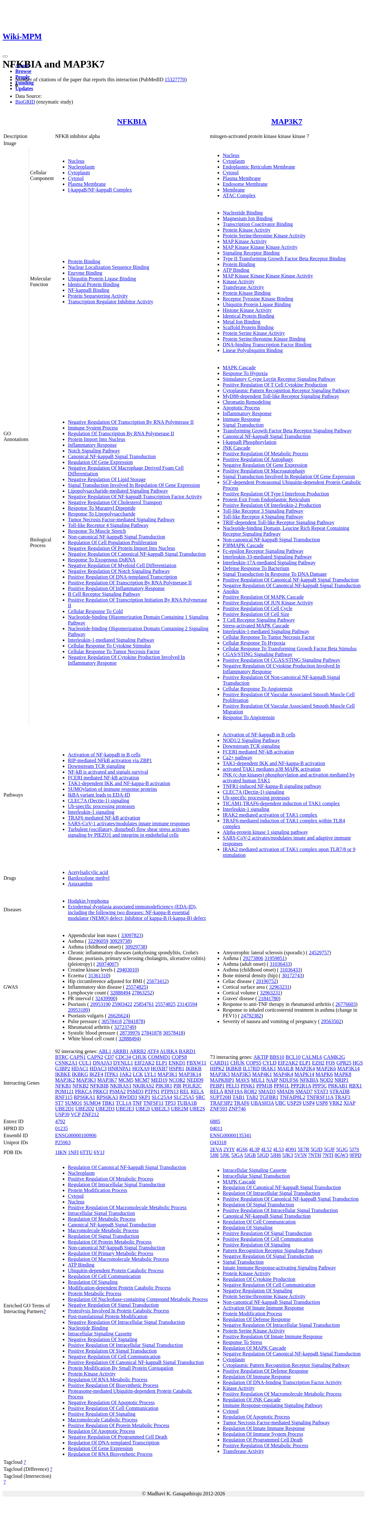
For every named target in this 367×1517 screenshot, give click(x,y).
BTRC (61, 1057)
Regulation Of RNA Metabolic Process (108, 1379)
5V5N (300, 1155)
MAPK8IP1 (222, 1080)
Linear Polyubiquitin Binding (253, 350)
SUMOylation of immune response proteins (112, 789)
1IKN (61, 1152)
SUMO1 (73, 1103)
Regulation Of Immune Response (257, 1376)
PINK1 (248, 1085)
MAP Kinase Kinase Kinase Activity (260, 247)
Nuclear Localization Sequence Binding (108, 267)
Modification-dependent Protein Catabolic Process (119, 1287)
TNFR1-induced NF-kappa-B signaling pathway (272, 786)
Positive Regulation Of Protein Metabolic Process (118, 1425)
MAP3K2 (65, 1080)
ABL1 (104, 1051)
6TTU (86, 1152)
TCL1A (123, 1103)
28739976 (130, 1033)
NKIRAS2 (144, 1085)
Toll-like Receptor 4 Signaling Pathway (108, 525)
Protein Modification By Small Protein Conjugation (120, 1368)
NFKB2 (81, 1085)
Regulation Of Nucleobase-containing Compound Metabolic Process (138, 1299)
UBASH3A (262, 1103)
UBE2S (197, 1108)
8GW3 (342, 1155)
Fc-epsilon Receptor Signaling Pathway (263, 551)
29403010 (127, 969)
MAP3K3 (86, 1080)
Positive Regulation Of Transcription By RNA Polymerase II (130, 582)
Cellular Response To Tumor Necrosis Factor (114, 651)
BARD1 (187, 1051)
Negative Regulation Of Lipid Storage (107, 479)
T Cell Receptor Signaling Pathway (259, 620)
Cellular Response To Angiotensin (257, 688)
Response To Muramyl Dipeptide (101, 508)
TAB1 (239, 1097)
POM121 (64, 1091)
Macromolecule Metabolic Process (103, 1230)
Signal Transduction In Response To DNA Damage (275, 574)
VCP (76, 1114)
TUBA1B (187, 1103)
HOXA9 (140, 1068)
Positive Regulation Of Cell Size (256, 614)
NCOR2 (177, 1080)
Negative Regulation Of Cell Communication (114, 1356)
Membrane (234, 189)
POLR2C (192, 1085)
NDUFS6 (288, 1080)
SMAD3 (267, 1091)
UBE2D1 (64, 1108)
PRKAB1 (338, 1085)
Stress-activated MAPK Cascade (256, 625)
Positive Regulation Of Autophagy (258, 459)
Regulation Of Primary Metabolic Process (110, 1253)
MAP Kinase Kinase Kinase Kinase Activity (268, 275)
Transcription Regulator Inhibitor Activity (110, 301)
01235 (61, 1128)
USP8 (321, 1103)
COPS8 (179, 1057)
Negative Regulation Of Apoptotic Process (111, 1402)
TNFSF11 (153, 1103)
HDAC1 (79, 1068)
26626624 (118, 1015)
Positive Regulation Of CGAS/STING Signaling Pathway (281, 660)
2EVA (216, 1149)
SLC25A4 (162, 1097)
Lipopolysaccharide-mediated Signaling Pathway (118, 491)
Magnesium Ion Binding (247, 218)
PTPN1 (152, 1091)
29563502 (331, 1021)
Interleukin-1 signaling (91, 812)
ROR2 (250, 1091)
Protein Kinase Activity (246, 230)
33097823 (131, 935)
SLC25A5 (184, 1097)
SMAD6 (285, 1091)
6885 (215, 1121)
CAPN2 (95, 1057)
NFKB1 (63, 1085)
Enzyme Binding (85, 273)
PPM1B (264, 1085)
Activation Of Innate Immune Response (263, 1308)
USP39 (62, 1114)
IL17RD (251, 1068)
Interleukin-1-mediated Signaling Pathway (111, 640)
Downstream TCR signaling (96, 766)
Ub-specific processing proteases (101, 806)
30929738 (120, 941)
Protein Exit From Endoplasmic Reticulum (266, 499)
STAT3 (321, 1091)
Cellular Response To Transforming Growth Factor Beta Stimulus (289, 648)
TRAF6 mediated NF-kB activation (104, 817)
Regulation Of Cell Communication (104, 1276)
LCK (138, 1074)
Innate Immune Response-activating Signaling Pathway (279, 1267)
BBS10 (277, 1057)
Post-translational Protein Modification (108, 1316)
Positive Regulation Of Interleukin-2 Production (272, 505)
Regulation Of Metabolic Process (102, 1219)
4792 (60, 1121)
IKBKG (80, 1074)
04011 (216, 1128)
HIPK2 (217, 1068)
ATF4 (153, 1051)
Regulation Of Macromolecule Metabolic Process (118, 1259)
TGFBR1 (268, 1097)
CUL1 (85, 1063)
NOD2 (326, 1080)
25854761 (143, 1004)
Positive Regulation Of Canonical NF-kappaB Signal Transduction (291, 579)
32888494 (120, 992)
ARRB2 (138, 1051)
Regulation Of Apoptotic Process (101, 1431)
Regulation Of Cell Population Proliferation (112, 542)
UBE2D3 (105, 1108)
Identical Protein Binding (93, 284)
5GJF (329, 1149)
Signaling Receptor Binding (251, 253)
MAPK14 (304, 1074)
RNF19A (233, 1091)
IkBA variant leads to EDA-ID (99, 795)
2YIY (229, 1149)
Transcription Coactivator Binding (258, 224)
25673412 (157, 981)
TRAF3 (342, 1097)
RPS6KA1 (84, 1097)
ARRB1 (120, 1051)
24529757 (319, 952)
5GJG (342, 1149)
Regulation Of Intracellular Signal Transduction (116, 1184)
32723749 (124, 1027)
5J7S (354, 1149)
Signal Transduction (243, 425)
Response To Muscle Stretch (97, 531)
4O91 (291, 1149)
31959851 (274, 958)
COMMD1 (159, 1057)
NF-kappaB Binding (88, 290)
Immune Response (242, 419)
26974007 (107, 964)
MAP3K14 (190, 1074)
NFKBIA (132, 121)
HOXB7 (159, 1068)
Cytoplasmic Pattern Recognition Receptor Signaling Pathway (286, 390)
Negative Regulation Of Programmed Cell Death (117, 1437)
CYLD (270, 1063)
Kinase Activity (239, 281)
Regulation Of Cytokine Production (259, 1279)
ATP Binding (236, 270)
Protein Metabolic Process (94, 1293)
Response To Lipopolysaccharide (101, 514)
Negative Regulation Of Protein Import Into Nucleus (121, 548)
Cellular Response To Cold (95, 611)
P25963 (63, 1142)
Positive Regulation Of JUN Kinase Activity (268, 602)
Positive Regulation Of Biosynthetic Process (113, 1385)
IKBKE (63, 1074)
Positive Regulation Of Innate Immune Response (272, 1336)
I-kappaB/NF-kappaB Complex (100, 189)
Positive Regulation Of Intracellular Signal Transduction (125, 1345)
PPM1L (281, 1085)
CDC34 (123, 1057)
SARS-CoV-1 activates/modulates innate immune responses (129, 823)
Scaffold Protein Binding (248, 327)
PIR (178, 1085)
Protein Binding (84, 261)
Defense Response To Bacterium (256, 568)
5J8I (214, 1155)
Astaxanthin (80, 883)
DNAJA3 (102, 1063)
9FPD (355, 1155)
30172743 (292, 975)
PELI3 (232, 1085)
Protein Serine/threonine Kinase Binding (264, 339)
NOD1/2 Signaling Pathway (251, 740)
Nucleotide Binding (243, 212)
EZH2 (318, 1063)
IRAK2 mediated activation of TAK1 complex (270, 815)
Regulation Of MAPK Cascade (254, 1348)
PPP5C (319, 1085)
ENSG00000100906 (76, 1135)
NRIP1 (342, 1080)
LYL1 (150, 1074)
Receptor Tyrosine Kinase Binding (258, 298)
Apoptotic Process (241, 407)
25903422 (122, 1004)
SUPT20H (220, 1097)
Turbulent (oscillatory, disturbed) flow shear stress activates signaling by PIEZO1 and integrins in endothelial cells (129, 832)
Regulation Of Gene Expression (100, 462)
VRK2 (335, 1103)
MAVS (243, 1080)
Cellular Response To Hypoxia (254, 643)
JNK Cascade (236, 448)
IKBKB (194, 1068)
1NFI (73, 1152)
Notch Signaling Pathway (94, 450)
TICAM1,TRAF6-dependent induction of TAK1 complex (281, 803)
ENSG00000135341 (230, 1135)
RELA (197, 1091)
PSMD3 (135, 1091)
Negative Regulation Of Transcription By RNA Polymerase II (131, 422)
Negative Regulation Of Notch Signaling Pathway (119, 571)
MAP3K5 (241, 1074)
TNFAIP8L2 (293, 1097)
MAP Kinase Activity (245, 241)
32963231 (279, 987)
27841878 (133, 1021)
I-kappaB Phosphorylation (249, 442)
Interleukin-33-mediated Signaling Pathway (267, 557)
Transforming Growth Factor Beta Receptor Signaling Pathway (287, 430)
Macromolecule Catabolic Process (103, 1419)
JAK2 (126, 1074)
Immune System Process (93, 427)
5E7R (303, 1149)
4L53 (278, 1149)
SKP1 (144, 1097)
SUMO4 (92, 1103)
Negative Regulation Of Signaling (102, 1339)
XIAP (349, 1103)
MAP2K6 (326, 1068)
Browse (23, 71)
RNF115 (64, 1097)
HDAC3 (98, 1068)
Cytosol (76, 178)
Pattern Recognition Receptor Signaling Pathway (273, 1250)
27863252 (142, 992)
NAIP (272, 1080)
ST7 (59, 1103)
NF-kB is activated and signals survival (108, 772)
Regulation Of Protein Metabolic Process (110, 1242)
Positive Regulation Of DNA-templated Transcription (122, 577)
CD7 (109, 1057)
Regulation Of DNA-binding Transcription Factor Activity (282, 1382)
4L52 (266, 1149)
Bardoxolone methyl (89, 878)
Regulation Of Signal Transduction (103, 1236)
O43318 (218, 1142)
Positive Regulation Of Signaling (101, 1414)
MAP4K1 (262, 1074)
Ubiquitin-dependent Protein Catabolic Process (116, 1270)
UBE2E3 (125, 1108)
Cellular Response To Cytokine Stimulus (109, 645)
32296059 (98, 941)
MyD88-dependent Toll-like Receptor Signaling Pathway (281, 396)
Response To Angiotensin (249, 717)
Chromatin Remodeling (247, 402)
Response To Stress (242, 1342)
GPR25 (343, 1063)
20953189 (78, 1010)
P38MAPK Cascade (243, 545)
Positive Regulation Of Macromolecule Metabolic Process (127, 1207)
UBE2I (142, 1108)
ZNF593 (218, 1108)
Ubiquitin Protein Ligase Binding (102, 278)
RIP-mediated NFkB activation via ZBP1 (110, 760)
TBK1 (108, 1103)
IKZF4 (96, 1074)
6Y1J (99, 1152)
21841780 (268, 998)
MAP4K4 (283, 1074)
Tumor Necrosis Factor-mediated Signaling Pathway (121, 519)
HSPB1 (176, 1068)
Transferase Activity (243, 287)
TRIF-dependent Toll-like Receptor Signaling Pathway (279, 522)
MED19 (159, 1080)
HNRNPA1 (119, 1068)
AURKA (168, 1051)
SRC (200, 1097)
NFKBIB (99, 1085)
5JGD (263, 1155)
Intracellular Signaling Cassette (100, 1333)
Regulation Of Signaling (93, 1282)
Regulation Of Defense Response (257, 1319)
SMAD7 (304, 1091)
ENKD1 (177, 1063)
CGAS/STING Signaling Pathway (257, 654)
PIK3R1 (163, 1085)
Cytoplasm (79, 172)
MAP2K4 (305, 1068)
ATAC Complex (239, 195)
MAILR (285, 1068)
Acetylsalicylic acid (88, 872)
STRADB (339, 1091)
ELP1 (161, 1063)
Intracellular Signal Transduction (101, 1213)
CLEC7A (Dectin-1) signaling (98, 800)
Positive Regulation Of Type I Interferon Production (276, 493)
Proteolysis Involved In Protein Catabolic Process (118, 1310)
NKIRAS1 (121, 1085)
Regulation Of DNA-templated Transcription (114, 1442)
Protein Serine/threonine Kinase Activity (264, 235)
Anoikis (231, 591)
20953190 (100, 1004)
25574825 (136, 987)
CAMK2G (334, 1057)
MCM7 (142, 1080)
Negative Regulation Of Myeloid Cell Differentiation (122, 565)
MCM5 (126, 1080)
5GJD (316, 1149)
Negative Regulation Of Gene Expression (265, 465)
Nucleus (76, 161)
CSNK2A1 (66, 1063)
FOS (330, 1063)
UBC (280, 1103)
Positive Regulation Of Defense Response (265, 1371)
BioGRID (25, 102)
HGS (358, 1063)
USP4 (308, 1103)
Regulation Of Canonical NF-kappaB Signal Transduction (127, 1167)
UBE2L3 (160, 1108)
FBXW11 (196, 1063)
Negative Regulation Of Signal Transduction (113, 1305)
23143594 (187, 1004)
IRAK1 (268, 1068)
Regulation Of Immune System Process (263, 1434)
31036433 (280, 964)
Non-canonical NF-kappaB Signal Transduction (116, 536)
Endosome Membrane (245, 184)
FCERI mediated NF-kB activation (103, 777)
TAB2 (252, 1097)
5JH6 (275, 1155)
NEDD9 (195, 1080)
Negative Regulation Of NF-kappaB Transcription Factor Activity (135, 496)
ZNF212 (90, 1114)
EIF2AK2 (144, 1063)
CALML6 (312, 1057)
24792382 (251, 1015)
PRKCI (100, 1091)
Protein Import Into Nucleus (96, 439)
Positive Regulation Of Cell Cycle (257, 608)
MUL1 (258, 1080)
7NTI (328, 1155)
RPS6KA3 (107, 1097)
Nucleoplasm (81, 167)
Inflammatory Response (92, 445)
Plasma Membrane (87, 184)
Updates (24, 88)
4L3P (254, 1149)
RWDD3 (128, 1097)
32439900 (105, 998)
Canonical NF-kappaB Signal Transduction (112, 456)
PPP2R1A (301, 1085)
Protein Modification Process (97, 1190)
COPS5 (253, 1063)
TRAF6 (241, 1103)
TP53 (170, 1103)
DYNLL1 (123, 1063)
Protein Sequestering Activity (98, 296)
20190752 (266, 981)
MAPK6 (324, 1074)
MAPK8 (342, 1074)
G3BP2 (62, 1068)
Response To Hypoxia (245, 373)
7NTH (314, 1155)
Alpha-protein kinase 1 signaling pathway (265, 832)
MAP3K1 (167, 1074)
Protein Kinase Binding (246, 293)
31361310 (98, 975)
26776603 (345, 1004)
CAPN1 (78, 1057)
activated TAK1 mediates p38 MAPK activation (271, 769)
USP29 (294, 1103)
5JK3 (287, 1155)
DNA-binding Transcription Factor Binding (267, 344)
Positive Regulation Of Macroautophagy (264, 470)
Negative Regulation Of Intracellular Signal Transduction (126, 1322)
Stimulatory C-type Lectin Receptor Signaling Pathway (279, 379)
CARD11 (219, 1063)
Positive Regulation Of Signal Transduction (112, 1351)
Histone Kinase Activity (247, 310)
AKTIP (261, 1057)
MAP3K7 (286, 121)
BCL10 (292, 1057)
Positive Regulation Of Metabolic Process (265, 453)
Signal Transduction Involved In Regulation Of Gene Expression (134, 485)
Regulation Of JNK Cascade (252, 1399)
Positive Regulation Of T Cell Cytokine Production (275, 384)
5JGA (237, 1155)
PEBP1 (217, 1085)
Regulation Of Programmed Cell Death (263, 1439)
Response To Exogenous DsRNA (101, 559)
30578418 (111, 1021)
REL (185, 1091)
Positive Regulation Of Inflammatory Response (116, 588)
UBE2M (179, 1108)
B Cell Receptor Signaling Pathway (104, 594)
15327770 (175, 79)
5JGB (250, 1155)
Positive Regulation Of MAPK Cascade (263, 597)
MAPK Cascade (239, 367)
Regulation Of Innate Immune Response (264, 1428)
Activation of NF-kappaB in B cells (104, 754)
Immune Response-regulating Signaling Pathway (272, 1405)
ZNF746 (237, 1108)
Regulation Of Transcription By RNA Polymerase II (121, 433)
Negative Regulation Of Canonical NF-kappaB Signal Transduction (137, 554)
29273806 (253, 958)
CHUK (139, 1057)
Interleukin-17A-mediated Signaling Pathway (269, 562)
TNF (137, 1103)
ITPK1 (111, 1074)
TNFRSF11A (320, 1097)
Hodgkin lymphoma (88, 901)
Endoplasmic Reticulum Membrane (259, 167)
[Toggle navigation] (5, 56)
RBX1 (355, 1085)
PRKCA (83, 1091)
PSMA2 (117, 1091)
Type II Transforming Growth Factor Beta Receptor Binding (284, 258)
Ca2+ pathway (237, 757)
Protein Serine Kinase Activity (254, 333)
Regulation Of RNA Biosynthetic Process (110, 1454)
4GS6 (242, 1149)
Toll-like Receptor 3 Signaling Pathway (263, 511)
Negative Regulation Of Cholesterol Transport (115, 502)
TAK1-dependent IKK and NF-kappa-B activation (119, 783)
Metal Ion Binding (241, 321)
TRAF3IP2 (221, 1103)
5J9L (225, 1155)
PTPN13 (169, 1091)
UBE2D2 (84, 1108)
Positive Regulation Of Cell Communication (113, 1408)
